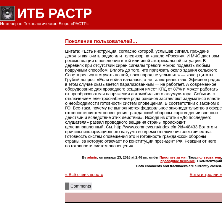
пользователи (209, 157)
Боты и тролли (206, 174)
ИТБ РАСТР (54, 13)
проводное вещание (177, 161)
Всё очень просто (84, 174)
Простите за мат (173, 157)
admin (92, 157)
